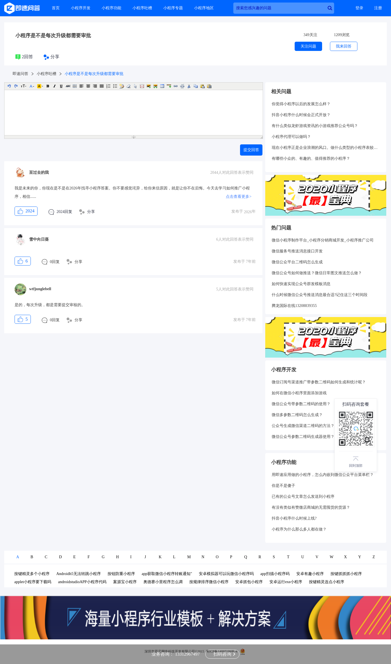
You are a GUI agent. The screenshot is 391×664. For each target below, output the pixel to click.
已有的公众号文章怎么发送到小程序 (303, 496)
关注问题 (308, 46)
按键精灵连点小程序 (326, 582)
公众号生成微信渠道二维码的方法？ (303, 426)
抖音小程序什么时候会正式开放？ (301, 115)
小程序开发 (80, 8)
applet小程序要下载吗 (32, 582)
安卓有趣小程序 (310, 574)
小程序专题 (173, 8)
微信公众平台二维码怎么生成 (297, 262)
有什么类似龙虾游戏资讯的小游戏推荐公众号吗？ (315, 126)
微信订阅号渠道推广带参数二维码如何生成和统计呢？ (319, 382)
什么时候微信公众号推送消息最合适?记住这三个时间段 (319, 295)
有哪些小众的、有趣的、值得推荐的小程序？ (311, 158)
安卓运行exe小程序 (285, 582)
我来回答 (344, 46)
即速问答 (20, 74)
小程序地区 (204, 8)
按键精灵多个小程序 (32, 574)
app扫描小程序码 (275, 574)
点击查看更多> (239, 196)
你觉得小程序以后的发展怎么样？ (301, 104)
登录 (359, 8)
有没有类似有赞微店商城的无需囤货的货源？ (311, 507)
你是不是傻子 (283, 486)
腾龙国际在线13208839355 (294, 306)
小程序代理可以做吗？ (291, 137)
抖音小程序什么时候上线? (294, 518)
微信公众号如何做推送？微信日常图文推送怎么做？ (317, 273)
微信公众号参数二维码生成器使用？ (303, 437)
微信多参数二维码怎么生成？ (297, 415)
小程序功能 (111, 8)
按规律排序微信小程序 (209, 582)
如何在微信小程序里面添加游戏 (299, 393)
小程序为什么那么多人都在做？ (299, 529)
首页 (56, 8)
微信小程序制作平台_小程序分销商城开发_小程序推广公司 (323, 240)
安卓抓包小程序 (249, 582)
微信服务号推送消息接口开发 (297, 251)
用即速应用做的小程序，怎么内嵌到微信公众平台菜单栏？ (323, 475)
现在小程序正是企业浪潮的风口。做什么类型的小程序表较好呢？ (326, 148)
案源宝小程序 (125, 582)
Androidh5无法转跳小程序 (78, 574)
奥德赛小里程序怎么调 (163, 582)
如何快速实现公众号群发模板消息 (301, 284)
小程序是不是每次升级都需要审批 (53, 35)
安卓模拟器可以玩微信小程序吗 (226, 574)
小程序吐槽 (142, 8)
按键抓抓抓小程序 (346, 574)
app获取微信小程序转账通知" (167, 574)
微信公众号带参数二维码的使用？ (301, 404)
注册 (378, 8)
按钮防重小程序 (121, 574)
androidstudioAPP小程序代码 (82, 582)
